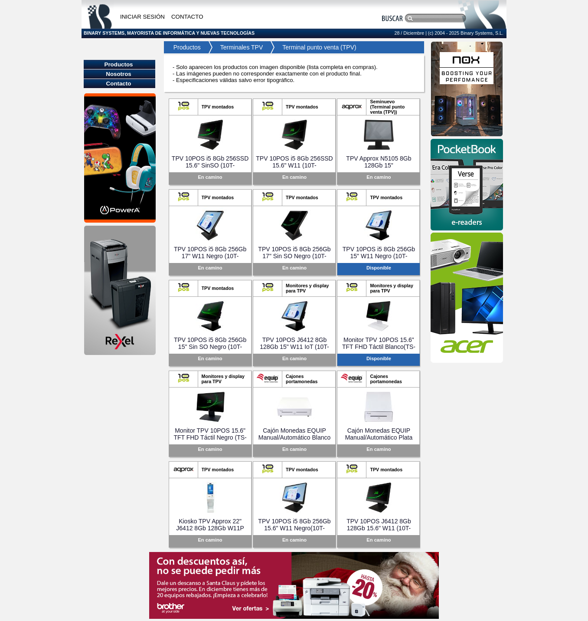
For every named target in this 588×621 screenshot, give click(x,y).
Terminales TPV (241, 47)
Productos (184, 47)
